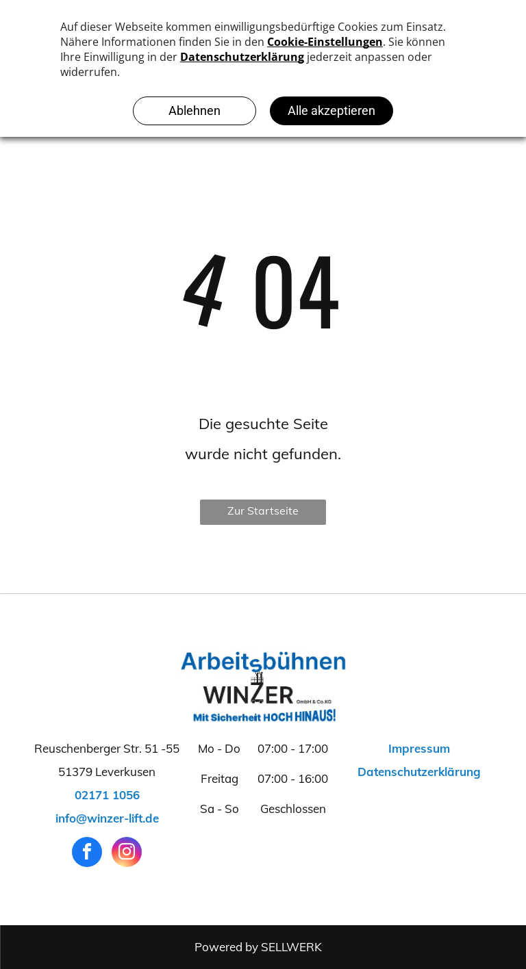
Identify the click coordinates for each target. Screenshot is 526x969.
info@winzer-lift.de (107, 818)
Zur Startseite (263, 510)
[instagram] (127, 853)
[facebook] (87, 853)
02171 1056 (107, 795)
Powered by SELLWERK (258, 947)
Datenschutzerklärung (419, 771)
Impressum (419, 748)
